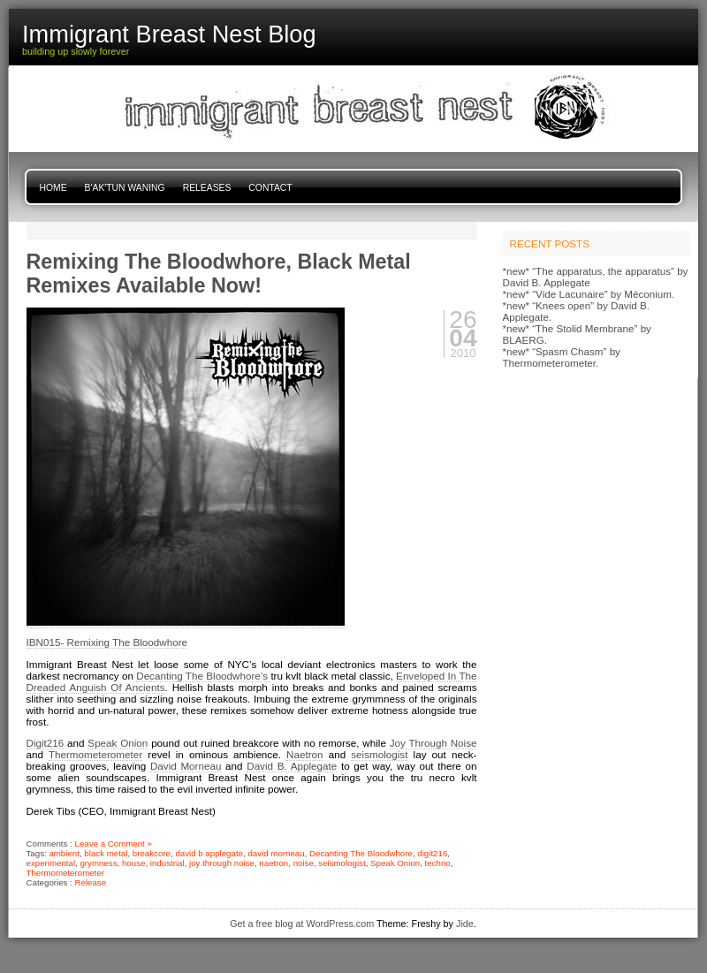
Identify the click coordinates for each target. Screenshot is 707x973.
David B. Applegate (292, 766)
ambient (64, 853)
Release (91, 882)
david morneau (275, 853)
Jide (465, 923)
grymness (98, 863)
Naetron (304, 754)
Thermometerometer (95, 754)
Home (53, 188)
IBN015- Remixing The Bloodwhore (107, 642)
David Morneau (186, 766)
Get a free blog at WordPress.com (302, 923)
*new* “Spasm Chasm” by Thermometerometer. (561, 357)
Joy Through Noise (433, 743)
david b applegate (209, 853)
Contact (270, 188)
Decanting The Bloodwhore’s (203, 675)
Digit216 (46, 743)
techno (438, 863)
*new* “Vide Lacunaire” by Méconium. (589, 294)
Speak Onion (117, 743)
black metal (105, 853)
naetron (273, 863)
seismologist (379, 754)
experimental (51, 863)
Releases (207, 188)
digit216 (432, 853)
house (133, 863)
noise (303, 863)
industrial (167, 863)
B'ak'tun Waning (125, 188)
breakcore (152, 853)
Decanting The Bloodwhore (361, 853)
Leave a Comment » (113, 843)
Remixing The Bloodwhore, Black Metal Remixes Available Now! (219, 273)
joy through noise (222, 863)
